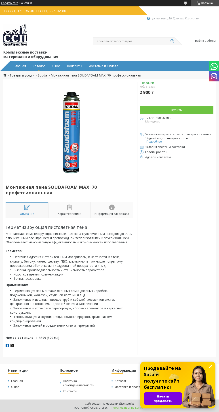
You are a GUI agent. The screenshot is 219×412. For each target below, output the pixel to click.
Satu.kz (129, 404)
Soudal (43, 75)
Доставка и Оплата (103, 66)
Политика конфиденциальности (78, 383)
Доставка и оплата (128, 387)
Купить (176, 110)
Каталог (39, 66)
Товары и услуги (22, 75)
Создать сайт (9, 3)
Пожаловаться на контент (129, 408)
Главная (19, 66)
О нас (56, 66)
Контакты (74, 66)
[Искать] (172, 41)
